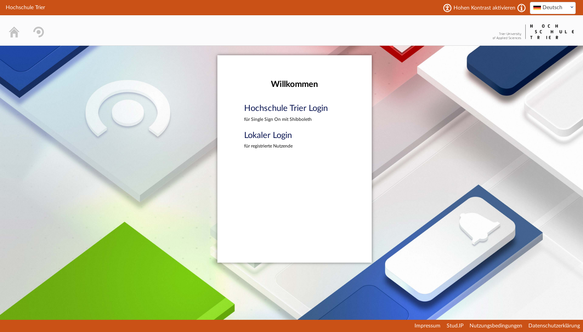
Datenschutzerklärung (554, 326)
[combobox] (553, 8)
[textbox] (552, 7)
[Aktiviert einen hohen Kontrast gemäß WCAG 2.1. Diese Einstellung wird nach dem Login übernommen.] (521, 8)
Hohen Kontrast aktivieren (484, 8)
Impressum (427, 326)
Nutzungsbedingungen (496, 326)
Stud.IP (455, 326)
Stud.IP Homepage (467, 30)
